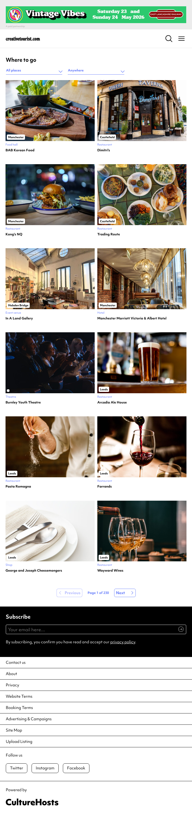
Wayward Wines (110, 570)
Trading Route (108, 234)
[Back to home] (23, 38)
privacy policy (122, 642)
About (11, 673)
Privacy (12, 685)
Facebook (76, 768)
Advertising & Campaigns (29, 719)
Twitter (16, 768)
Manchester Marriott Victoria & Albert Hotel (131, 318)
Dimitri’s (103, 150)
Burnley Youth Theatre (23, 402)
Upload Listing (19, 741)
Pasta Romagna (18, 486)
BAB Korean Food (20, 150)
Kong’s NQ (14, 234)
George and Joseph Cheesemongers (34, 570)
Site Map (14, 730)
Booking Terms (19, 707)
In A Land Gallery (19, 318)
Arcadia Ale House (112, 402)
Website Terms (19, 696)
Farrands (104, 486)
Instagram (45, 768)
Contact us (16, 662)
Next (120, 592)
